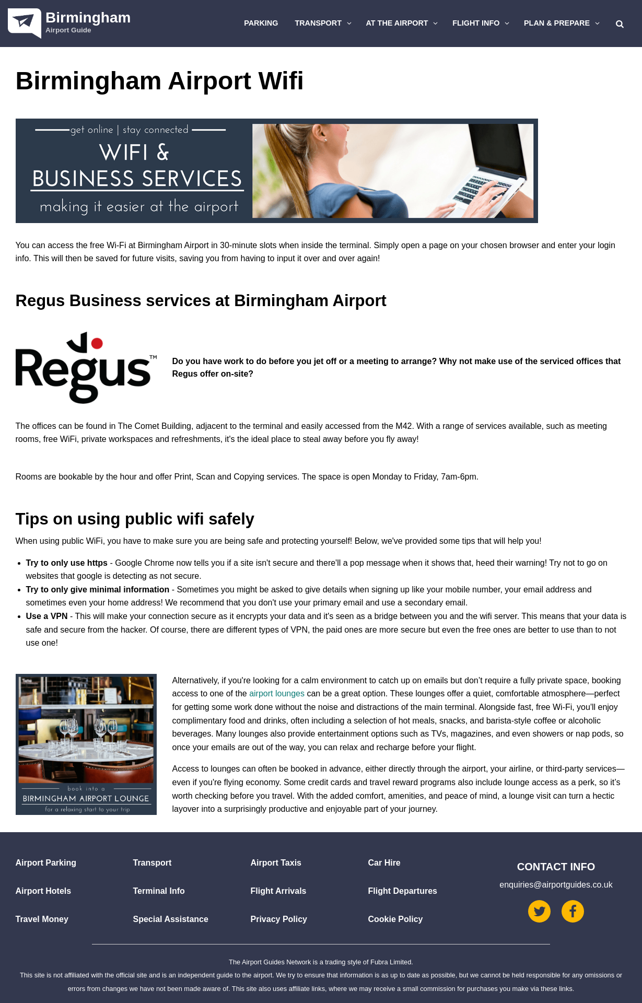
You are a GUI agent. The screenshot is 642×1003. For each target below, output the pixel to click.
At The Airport (403, 23)
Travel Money (42, 919)
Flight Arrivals (279, 891)
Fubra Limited (390, 962)
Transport (324, 23)
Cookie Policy (395, 919)
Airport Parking (46, 862)
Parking (261, 23)
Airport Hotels (44, 891)
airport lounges (277, 693)
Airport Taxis (276, 862)
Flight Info (482, 23)
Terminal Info (159, 891)
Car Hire (384, 862)
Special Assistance (170, 919)
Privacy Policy (279, 919)
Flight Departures (402, 891)
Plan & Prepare (563, 23)
